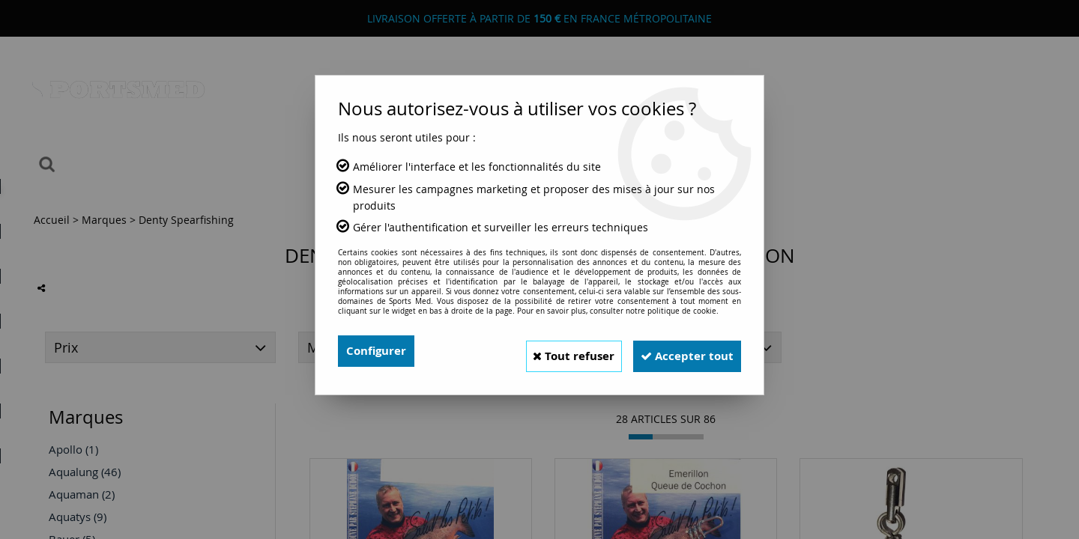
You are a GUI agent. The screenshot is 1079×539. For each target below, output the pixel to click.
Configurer (378, 351)
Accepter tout (681, 351)
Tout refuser (555, 351)
